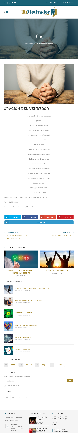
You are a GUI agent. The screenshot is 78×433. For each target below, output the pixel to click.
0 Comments (26, 290)
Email (62, 3)
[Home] (26, 43)
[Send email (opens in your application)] (15, 3)
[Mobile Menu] (73, 12)
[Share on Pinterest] (65, 217)
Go (70, 379)
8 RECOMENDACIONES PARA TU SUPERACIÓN (32, 288)
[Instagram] (10, 3)
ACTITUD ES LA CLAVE (23, 312)
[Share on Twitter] (12, 217)
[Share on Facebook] (30, 217)
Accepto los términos (12, 384)
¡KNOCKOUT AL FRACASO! (57, 271)
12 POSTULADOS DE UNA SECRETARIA (29, 300)
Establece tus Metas (22, 348)
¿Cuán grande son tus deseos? (26, 324)
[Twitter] (5, 3)
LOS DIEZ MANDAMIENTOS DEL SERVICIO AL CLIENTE (21, 272)
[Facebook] (7, 3)
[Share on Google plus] (48, 217)
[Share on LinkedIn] (38, 222)
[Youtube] (12, 3)
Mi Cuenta (70, 3)
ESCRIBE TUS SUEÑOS (23, 336)
